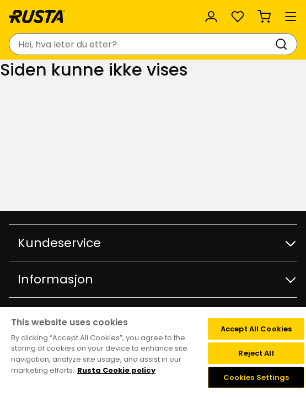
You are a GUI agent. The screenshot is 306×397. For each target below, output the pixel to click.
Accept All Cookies (256, 329)
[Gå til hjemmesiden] (37, 16)
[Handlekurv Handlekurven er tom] (264, 16)
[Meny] (290, 16)
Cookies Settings (256, 377)
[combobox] (142, 44)
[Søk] (283, 44)
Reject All (255, 353)
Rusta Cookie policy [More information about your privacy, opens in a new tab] (116, 370)
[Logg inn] (211, 16)
